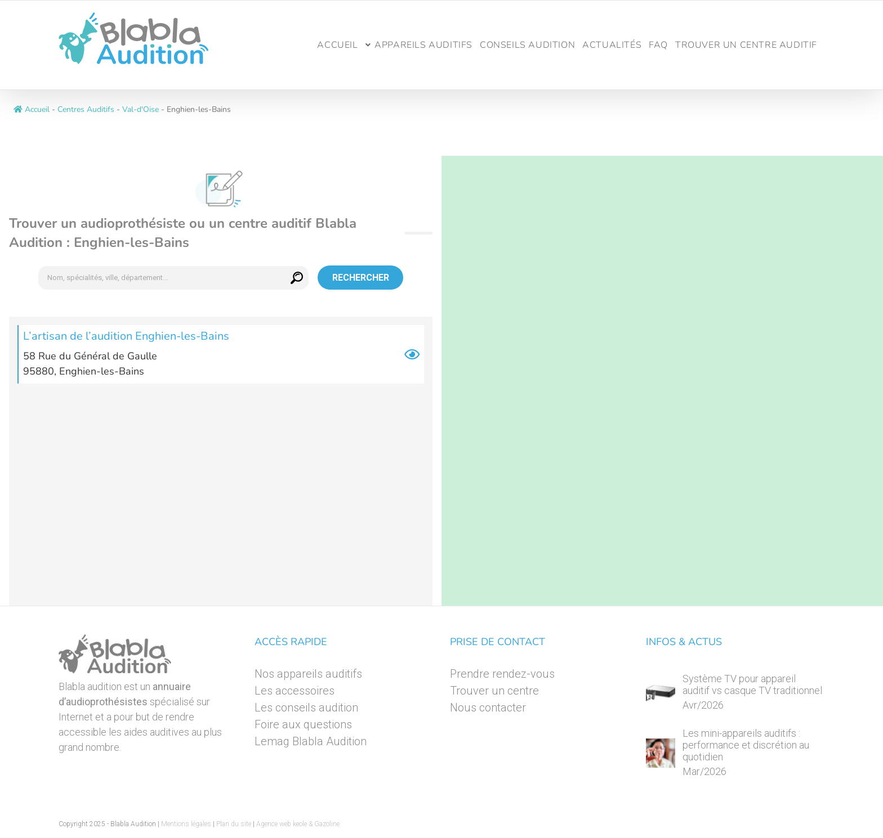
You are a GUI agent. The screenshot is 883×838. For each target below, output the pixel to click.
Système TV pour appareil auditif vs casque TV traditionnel (752, 684)
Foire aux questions (303, 724)
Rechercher (360, 277)
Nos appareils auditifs (308, 674)
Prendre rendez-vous (502, 674)
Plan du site (233, 824)
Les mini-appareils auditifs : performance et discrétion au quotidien (746, 745)
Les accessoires (295, 690)
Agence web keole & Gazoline (298, 824)
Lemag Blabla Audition (311, 741)
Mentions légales (186, 824)
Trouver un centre (494, 690)
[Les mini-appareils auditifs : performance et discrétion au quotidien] (660, 753)
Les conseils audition (306, 707)
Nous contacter (488, 707)
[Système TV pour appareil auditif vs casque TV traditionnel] (660, 693)
